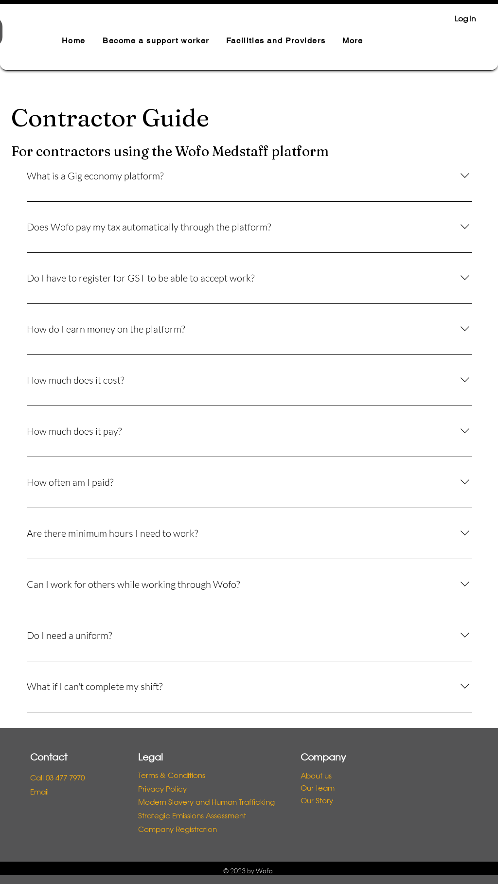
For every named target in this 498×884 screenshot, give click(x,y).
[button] (155, 41)
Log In (465, 19)
